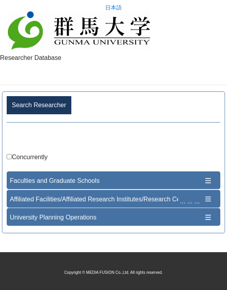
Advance (113, 139)
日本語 (113, 8)
